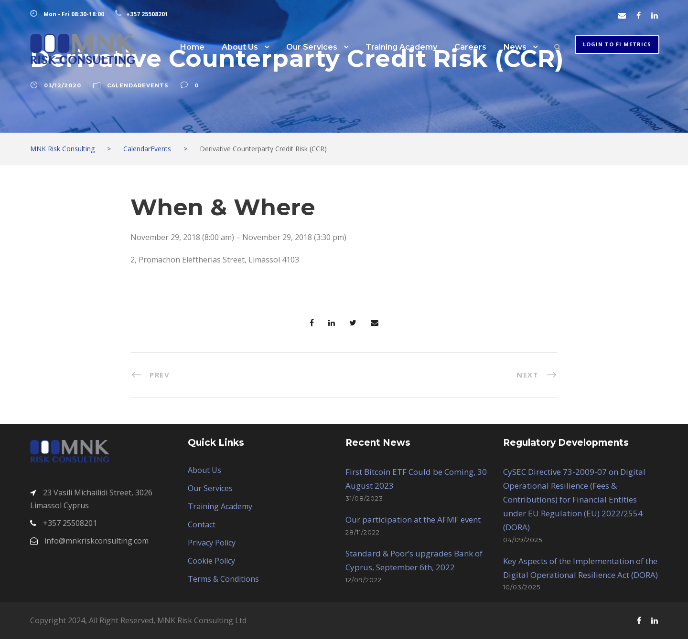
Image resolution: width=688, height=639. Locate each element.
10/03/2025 (521, 587)
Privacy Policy (212, 542)
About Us (240, 47)
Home (192, 47)
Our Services (311, 47)
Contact (201, 524)
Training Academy (401, 47)
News (515, 47)
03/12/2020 (62, 85)
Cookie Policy (211, 560)
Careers (470, 47)
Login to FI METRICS (617, 44)
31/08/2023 (364, 498)
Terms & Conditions (223, 579)
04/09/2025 (522, 540)
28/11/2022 (362, 532)
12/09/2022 (363, 580)
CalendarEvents (138, 85)
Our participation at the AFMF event (413, 519)
